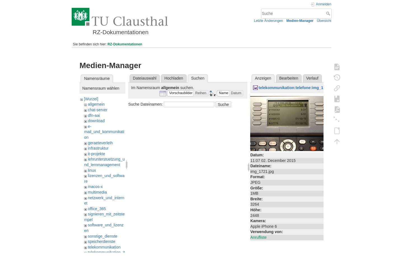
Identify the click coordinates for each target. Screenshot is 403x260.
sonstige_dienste (102, 236)
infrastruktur (98, 148)
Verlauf (312, 78)
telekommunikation (104, 247)
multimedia (97, 192)
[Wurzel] (91, 99)
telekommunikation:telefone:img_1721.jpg (298, 87)
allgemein (96, 104)
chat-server (97, 110)
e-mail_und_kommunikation (104, 132)
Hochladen (173, 78)
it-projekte (96, 154)
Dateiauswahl (144, 78)
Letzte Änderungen (268, 21)
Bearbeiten (288, 78)
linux (92, 170)
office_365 (97, 208)
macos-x (95, 186)
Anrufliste (258, 237)
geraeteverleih (100, 143)
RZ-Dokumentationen (124, 44)
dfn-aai (94, 115)
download (96, 121)
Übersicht (324, 21)
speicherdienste (101, 241)
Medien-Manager (299, 21)
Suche (328, 13)
